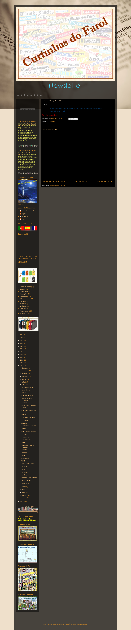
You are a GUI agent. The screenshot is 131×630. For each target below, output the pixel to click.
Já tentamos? (25, 458)
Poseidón (25, 216)
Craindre (24, 450)
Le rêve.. (24, 475)
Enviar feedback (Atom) (57, 185)
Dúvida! (23, 442)
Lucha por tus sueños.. (28, 464)
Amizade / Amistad (28, 211)
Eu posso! (24, 472)
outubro (24, 373)
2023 (22, 335)
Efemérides (23, 296)
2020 (22, 343)
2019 (22, 346)
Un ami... (24, 434)
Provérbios (23, 313)
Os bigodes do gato (27, 387)
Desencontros (25, 437)
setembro (25, 376)
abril (23, 489)
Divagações (23, 294)
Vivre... (23, 455)
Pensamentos (24, 311)
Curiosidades (24, 291)
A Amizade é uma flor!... (29, 417)
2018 (22, 349)
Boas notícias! (25, 483)
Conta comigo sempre (28, 431)
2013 (22, 363)
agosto (24, 379)
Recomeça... (25, 403)
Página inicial (81, 181)
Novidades (23, 306)
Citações (52, 121)
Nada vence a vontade (28, 426)
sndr (68, 624)
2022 (22, 338)
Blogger (85, 624)
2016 (22, 354)
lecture (23, 415)
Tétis (23, 219)
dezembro (25, 368)
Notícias (22, 303)
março (24, 492)
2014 (22, 360)
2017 (22, 351)
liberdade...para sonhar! (29, 478)
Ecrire (23, 469)
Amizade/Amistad (25, 287)
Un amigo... (25, 420)
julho (23, 382)
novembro (25, 371)
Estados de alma (25, 299)
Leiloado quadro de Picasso (27, 399)
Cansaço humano (27, 395)
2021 (22, 340)
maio (23, 487)
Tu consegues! (26, 480)
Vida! (23, 461)
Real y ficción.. (26, 440)
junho (24, 385)
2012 (22, 365)
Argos (24, 213)
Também (24, 453)
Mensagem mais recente (53, 181)
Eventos (22, 301)
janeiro (24, 498)
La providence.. (26, 390)
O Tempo (24, 393)
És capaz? (24, 466)
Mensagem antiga (105, 181)
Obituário (23, 308)
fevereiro (25, 495)
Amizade (24, 423)
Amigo (23, 428)
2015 (22, 357)
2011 (22, 501)
